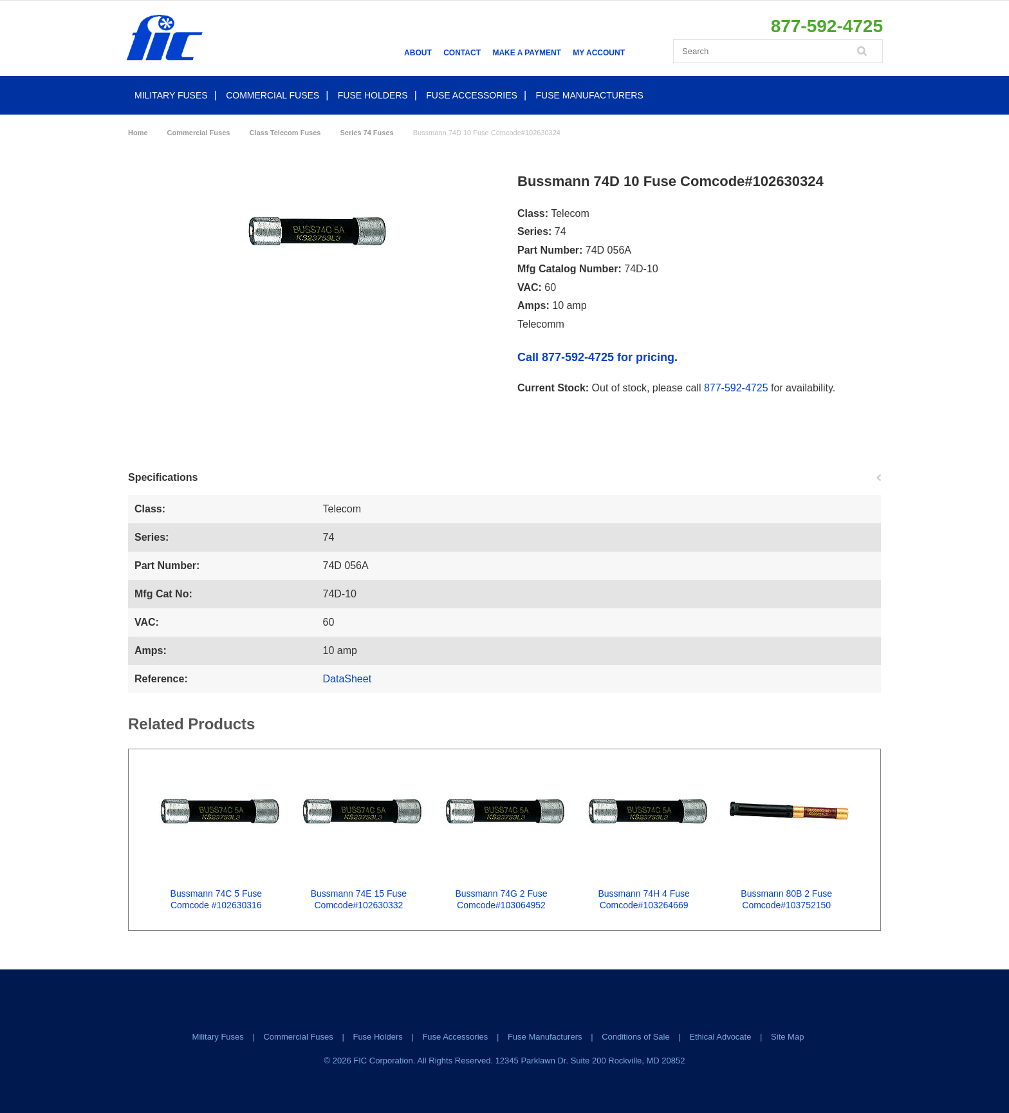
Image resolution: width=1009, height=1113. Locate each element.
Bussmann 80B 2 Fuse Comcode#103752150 (786, 899)
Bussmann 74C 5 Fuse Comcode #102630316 (216, 899)
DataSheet (347, 678)
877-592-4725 (736, 387)
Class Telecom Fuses (284, 132)
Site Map (787, 1037)
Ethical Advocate (720, 1037)
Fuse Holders (373, 95)
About (418, 52)
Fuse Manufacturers (589, 95)
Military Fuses (171, 95)
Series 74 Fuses (366, 132)
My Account (599, 52)
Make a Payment (526, 52)
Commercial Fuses (272, 95)
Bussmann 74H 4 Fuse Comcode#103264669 (643, 899)
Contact (462, 52)
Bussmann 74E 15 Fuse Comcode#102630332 (359, 899)
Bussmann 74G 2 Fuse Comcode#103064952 (501, 899)
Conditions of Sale (636, 1037)
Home (138, 132)
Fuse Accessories (471, 95)
